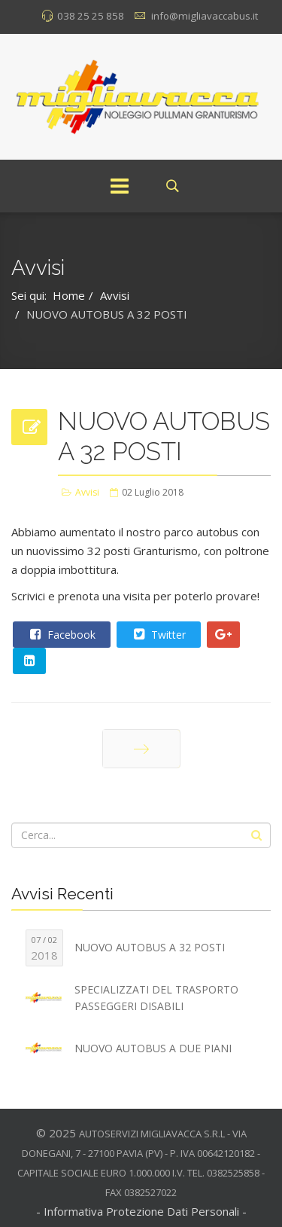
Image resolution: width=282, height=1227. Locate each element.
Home (69, 295)
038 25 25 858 (90, 16)
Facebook (61, 634)
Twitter (158, 634)
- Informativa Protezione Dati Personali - (141, 1211)
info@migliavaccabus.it (204, 16)
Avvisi (114, 295)
